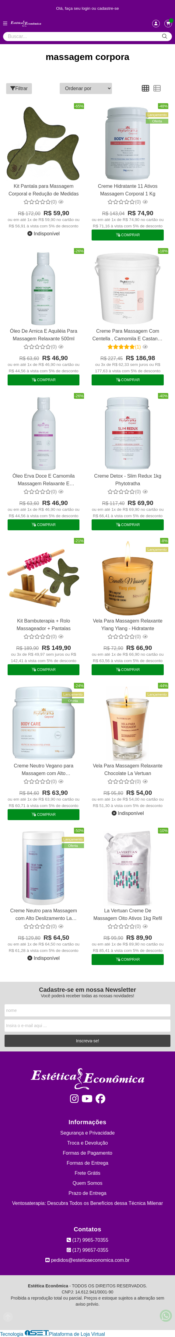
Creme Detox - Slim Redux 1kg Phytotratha (127, 479)
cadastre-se (108, 8)
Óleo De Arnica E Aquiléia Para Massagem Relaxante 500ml (43, 334)
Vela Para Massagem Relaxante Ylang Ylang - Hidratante (128, 624)
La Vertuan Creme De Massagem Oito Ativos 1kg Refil (127, 914)
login (87, 8)
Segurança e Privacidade (87, 1132)
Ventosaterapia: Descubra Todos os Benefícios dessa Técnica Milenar (87, 1203)
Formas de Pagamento (87, 1153)
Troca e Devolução (87, 1143)
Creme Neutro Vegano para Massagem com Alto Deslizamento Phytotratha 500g (44, 770)
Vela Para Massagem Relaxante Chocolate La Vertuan (128, 769)
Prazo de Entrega (87, 1193)
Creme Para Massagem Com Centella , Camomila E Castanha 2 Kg (128, 335)
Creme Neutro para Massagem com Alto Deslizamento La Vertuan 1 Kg (43, 915)
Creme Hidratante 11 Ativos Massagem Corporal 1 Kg (128, 190)
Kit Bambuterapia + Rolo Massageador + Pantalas (43, 624)
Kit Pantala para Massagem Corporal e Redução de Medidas (44, 190)
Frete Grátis (87, 1173)
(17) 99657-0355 (87, 1250)
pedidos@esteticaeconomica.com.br (87, 1260)
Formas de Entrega (87, 1163)
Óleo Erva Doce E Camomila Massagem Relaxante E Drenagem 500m (43, 480)
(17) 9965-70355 (87, 1240)
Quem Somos (88, 1183)
